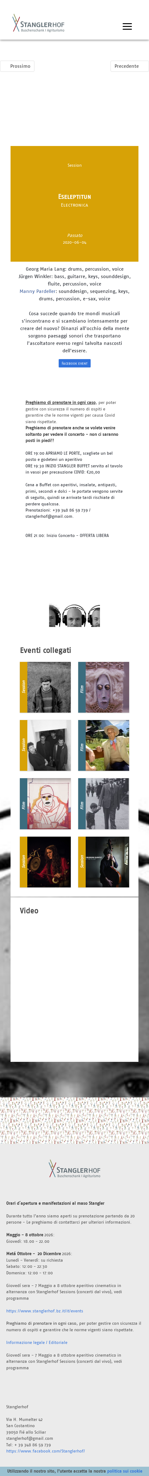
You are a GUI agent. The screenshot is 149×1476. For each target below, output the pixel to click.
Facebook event (75, 363)
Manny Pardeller (38, 291)
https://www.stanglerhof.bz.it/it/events (44, 1310)
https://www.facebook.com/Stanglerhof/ (45, 1450)
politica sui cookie (124, 1471)
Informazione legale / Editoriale (36, 1342)
